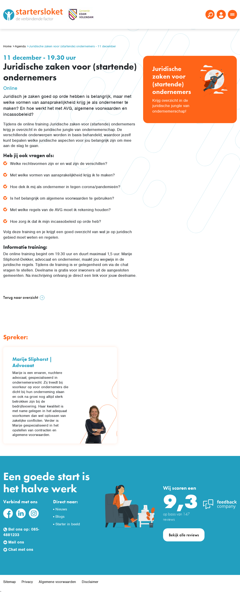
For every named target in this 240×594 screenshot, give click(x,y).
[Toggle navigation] (232, 14)
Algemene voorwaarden (57, 582)
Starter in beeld (67, 524)
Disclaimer (90, 582)
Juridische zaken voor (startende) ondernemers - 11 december (72, 46)
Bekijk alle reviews (184, 534)
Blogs (60, 516)
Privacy (27, 582)
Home (7, 46)
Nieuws (61, 509)
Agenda (20, 46)
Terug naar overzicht (20, 297)
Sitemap (9, 582)
